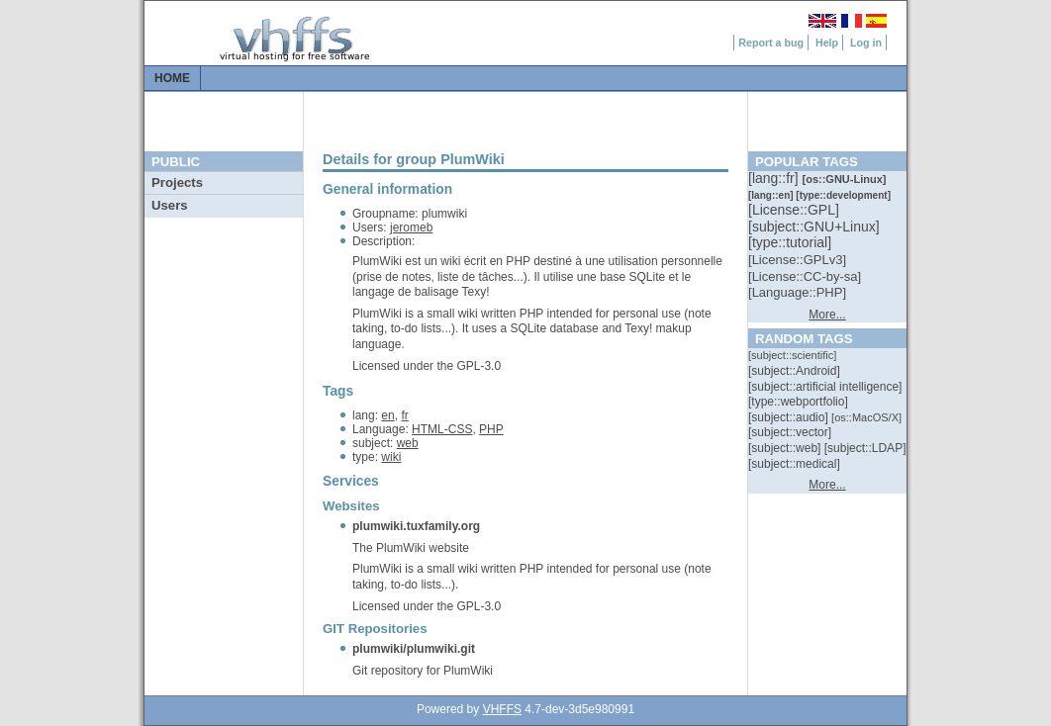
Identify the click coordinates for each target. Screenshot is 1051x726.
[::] (775, 178)
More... (827, 314)
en (387, 415)
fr (404, 415)
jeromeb (411, 227)
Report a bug (771, 42)
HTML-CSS (442, 429)
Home (172, 78)
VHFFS (502, 709)
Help (826, 42)
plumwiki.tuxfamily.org (416, 526)
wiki (391, 457)
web (408, 443)
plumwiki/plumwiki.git (413, 649)
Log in (866, 42)
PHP (491, 429)
